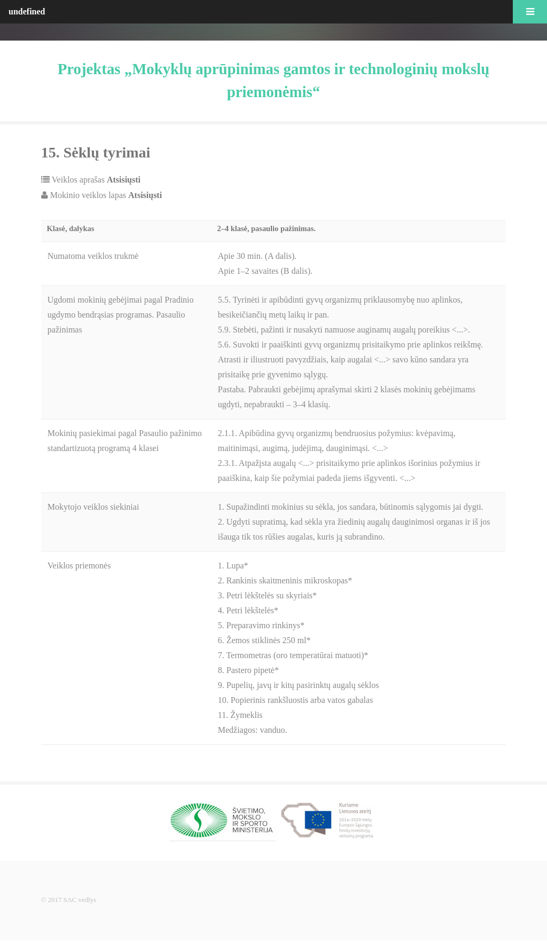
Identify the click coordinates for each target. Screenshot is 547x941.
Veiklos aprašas (95, 179)
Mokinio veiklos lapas (105, 195)
